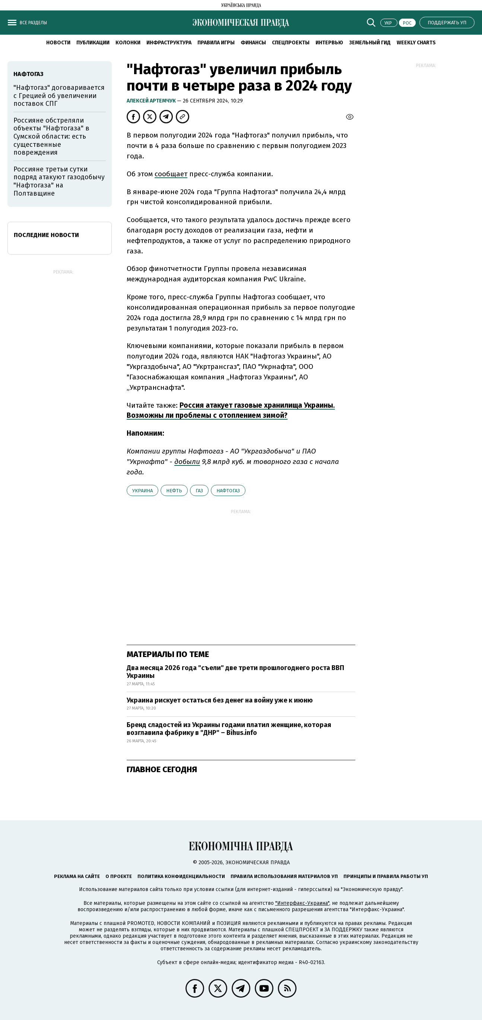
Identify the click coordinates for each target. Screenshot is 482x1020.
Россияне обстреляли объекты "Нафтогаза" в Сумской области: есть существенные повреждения (51, 136)
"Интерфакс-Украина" (302, 903)
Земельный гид (370, 43)
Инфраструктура (168, 43)
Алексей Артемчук (152, 101)
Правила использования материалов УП (284, 876)
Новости (58, 43)
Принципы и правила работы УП (385, 876)
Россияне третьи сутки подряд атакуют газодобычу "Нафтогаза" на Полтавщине (59, 181)
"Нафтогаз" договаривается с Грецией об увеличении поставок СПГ (59, 95)
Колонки (127, 43)
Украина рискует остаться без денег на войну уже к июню (220, 700)
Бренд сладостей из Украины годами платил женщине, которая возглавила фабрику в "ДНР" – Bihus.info (229, 729)
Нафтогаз (228, 490)
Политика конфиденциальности (181, 876)
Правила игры (216, 43)
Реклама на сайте (77, 876)
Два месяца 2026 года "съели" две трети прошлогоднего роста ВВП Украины (235, 672)
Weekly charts (416, 43)
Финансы (253, 43)
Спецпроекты (291, 43)
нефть (174, 490)
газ (199, 490)
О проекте (118, 876)
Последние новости (46, 235)
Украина (142, 490)
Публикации (93, 43)
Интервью (329, 43)
